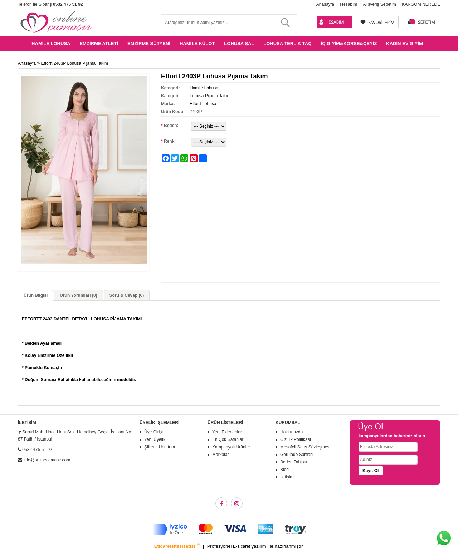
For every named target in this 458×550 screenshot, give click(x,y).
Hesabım (348, 4)
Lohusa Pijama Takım (210, 95)
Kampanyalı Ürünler (231, 447)
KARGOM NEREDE (421, 4)
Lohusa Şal (239, 43)
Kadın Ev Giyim (404, 43)
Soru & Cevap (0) (126, 295)
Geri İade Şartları (296, 454)
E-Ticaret (242, 546)
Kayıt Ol (370, 470)
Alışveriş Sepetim (379, 4)
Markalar (220, 454)
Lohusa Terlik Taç (287, 43)
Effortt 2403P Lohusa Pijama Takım (74, 63)
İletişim (286, 477)
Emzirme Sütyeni (148, 43)
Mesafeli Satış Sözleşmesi (305, 447)
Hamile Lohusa (50, 43)
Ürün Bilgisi (36, 295)
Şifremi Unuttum (159, 447)
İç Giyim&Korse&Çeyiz (349, 43)
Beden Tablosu (294, 462)
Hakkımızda (291, 431)
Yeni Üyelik (154, 439)
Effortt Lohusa (203, 103)
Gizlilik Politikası (295, 439)
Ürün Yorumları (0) (78, 295)
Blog (284, 469)
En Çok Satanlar (227, 439)
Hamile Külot (197, 43)
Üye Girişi (153, 431)
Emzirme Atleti (98, 43)
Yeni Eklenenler (227, 431)
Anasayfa (325, 4)
